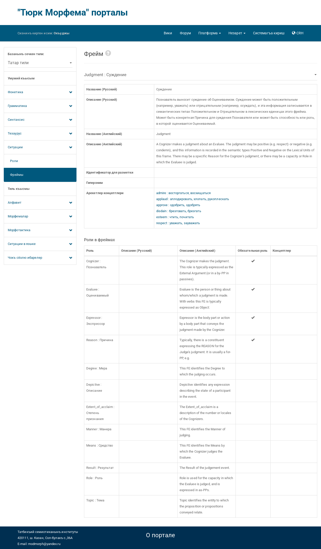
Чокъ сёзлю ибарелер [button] (40, 258)
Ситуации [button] (40, 148)
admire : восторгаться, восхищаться (183, 193)
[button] (210, 33)
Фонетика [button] (40, 92)
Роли (13, 161)
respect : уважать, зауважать (178, 223)
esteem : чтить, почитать (175, 217)
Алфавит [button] (40, 203)
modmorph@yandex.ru (44, 544)
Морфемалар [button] (40, 217)
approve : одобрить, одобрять (178, 205)
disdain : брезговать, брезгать (178, 211)
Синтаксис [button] (40, 120)
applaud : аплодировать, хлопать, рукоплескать (192, 199)
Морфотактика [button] (40, 230)
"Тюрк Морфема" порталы (73, 12)
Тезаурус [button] (40, 134)
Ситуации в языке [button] (40, 244)
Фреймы (15, 175)
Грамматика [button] (40, 106)
